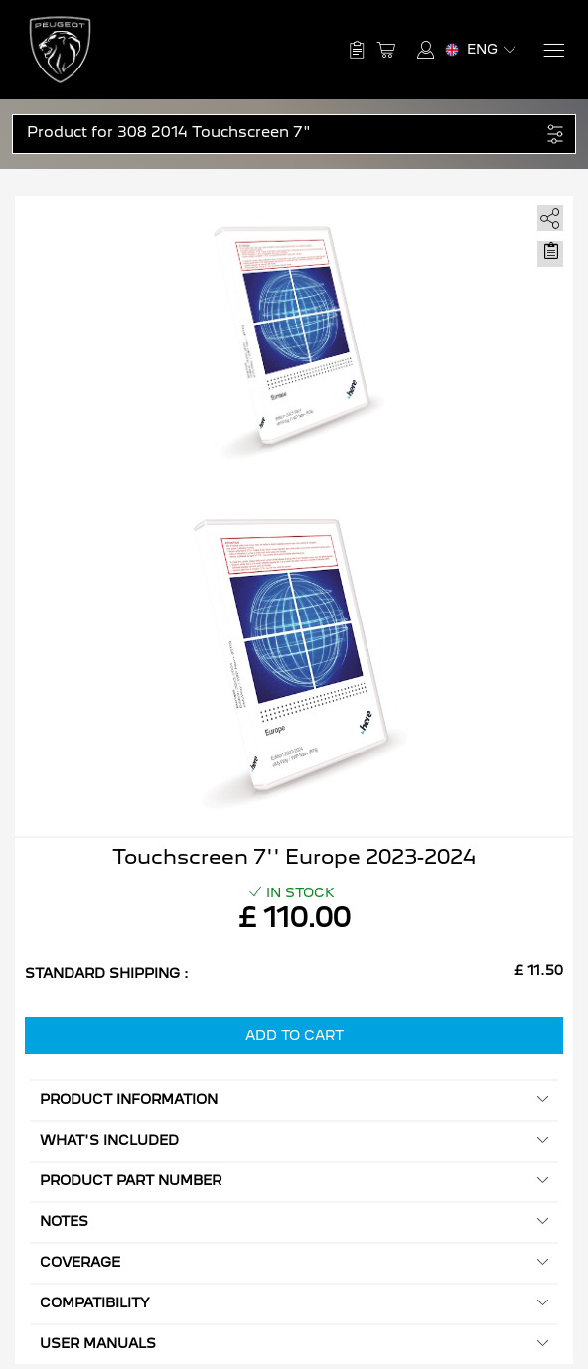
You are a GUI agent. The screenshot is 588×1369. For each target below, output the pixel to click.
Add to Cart (294, 1035)
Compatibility (294, 1303)
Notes (294, 1221)
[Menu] (552, 50)
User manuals (294, 1343)
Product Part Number (294, 1180)
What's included (294, 1140)
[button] (283, 132)
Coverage (294, 1262)
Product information (294, 1099)
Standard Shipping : (107, 973)
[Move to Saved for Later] (550, 251)
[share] (546, 214)
